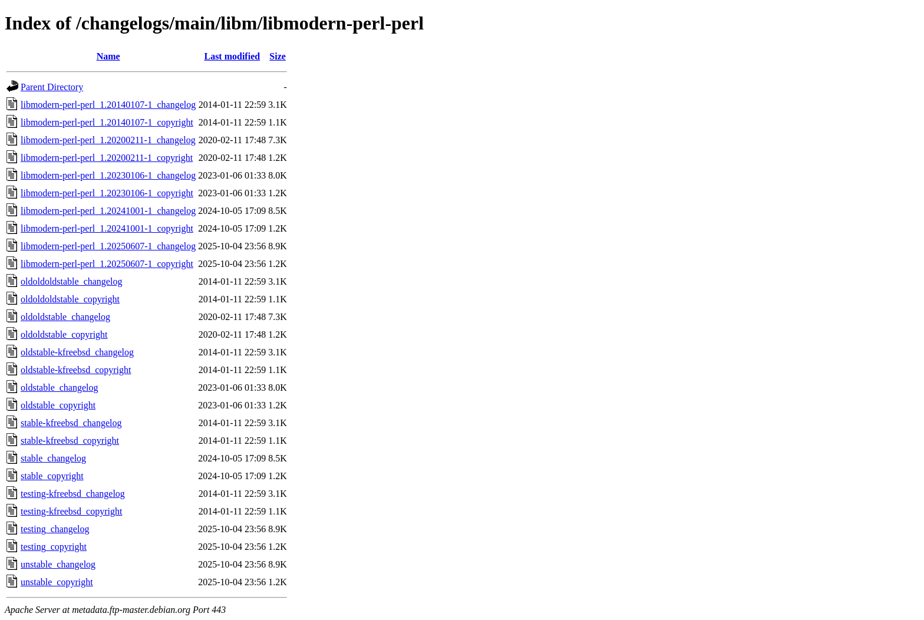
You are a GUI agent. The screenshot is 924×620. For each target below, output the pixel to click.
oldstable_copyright (58, 405)
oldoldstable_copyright (64, 334)
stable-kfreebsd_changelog (71, 423)
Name (108, 56)
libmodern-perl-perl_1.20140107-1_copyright (107, 122)
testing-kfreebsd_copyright (71, 511)
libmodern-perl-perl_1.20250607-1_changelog (108, 246)
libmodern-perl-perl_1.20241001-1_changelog (108, 211)
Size (277, 56)
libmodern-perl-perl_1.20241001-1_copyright (107, 228)
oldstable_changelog (59, 387)
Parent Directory (52, 87)
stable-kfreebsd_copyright (70, 441)
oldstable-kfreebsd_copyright (76, 370)
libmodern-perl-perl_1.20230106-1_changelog (108, 175)
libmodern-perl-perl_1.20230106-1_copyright (107, 193)
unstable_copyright (57, 582)
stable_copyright (52, 476)
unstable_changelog (58, 564)
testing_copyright (54, 547)
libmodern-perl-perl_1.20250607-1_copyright (107, 264)
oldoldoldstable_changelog (71, 281)
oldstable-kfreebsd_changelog (77, 352)
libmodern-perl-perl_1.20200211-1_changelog (108, 140)
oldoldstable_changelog (65, 317)
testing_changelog (55, 529)
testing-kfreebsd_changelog (73, 494)
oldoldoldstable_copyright (70, 299)
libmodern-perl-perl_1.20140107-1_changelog (108, 105)
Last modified (232, 56)
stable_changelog (53, 458)
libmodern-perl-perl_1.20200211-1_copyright (107, 158)
